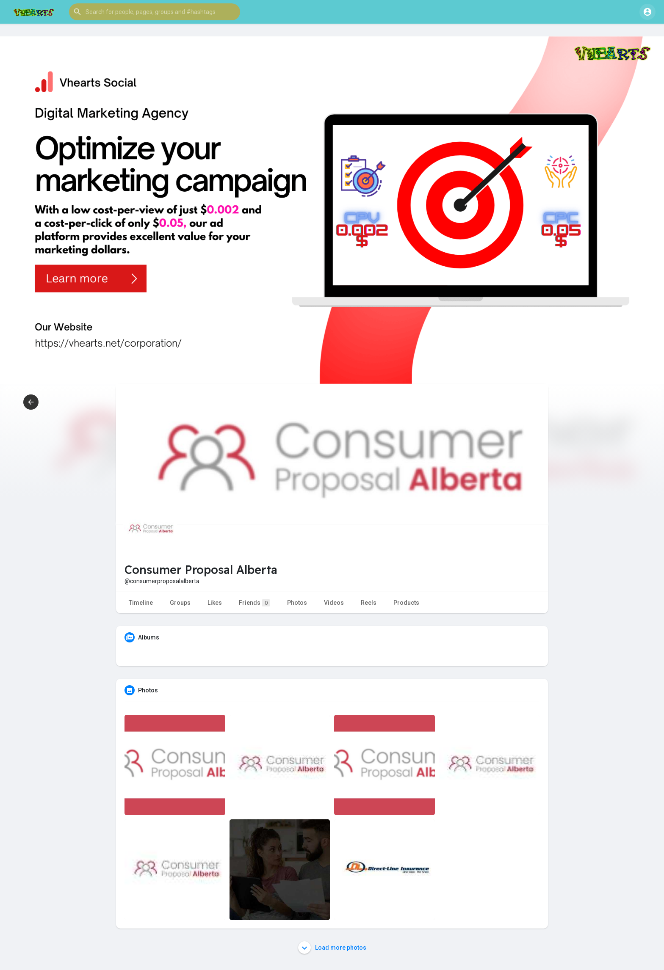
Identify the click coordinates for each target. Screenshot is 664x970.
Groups (180, 602)
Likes (215, 602)
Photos (297, 602)
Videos (334, 602)
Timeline (141, 602)
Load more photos (332, 947)
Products (406, 602)
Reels (368, 602)
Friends (254, 602)
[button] (154, 11)
